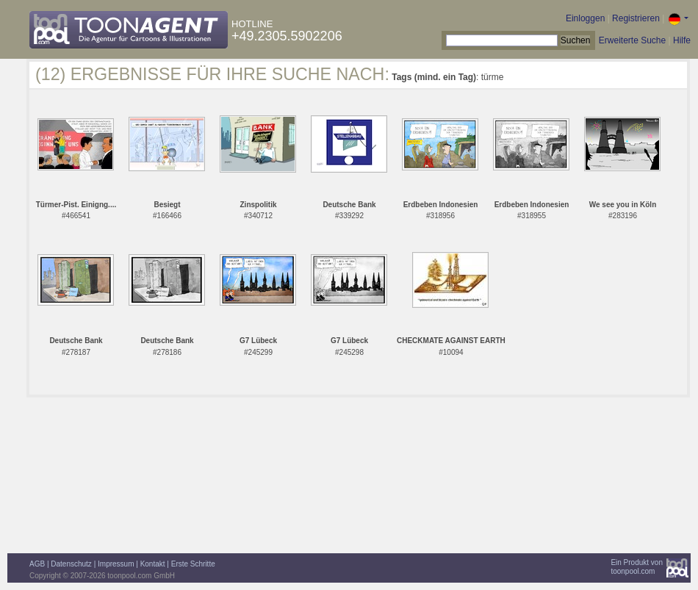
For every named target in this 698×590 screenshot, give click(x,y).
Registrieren (636, 18)
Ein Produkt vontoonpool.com (637, 566)
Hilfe (682, 40)
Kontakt (152, 564)
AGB (37, 564)
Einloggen (585, 18)
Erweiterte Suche (632, 40)
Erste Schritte (193, 564)
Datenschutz (71, 564)
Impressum (116, 564)
